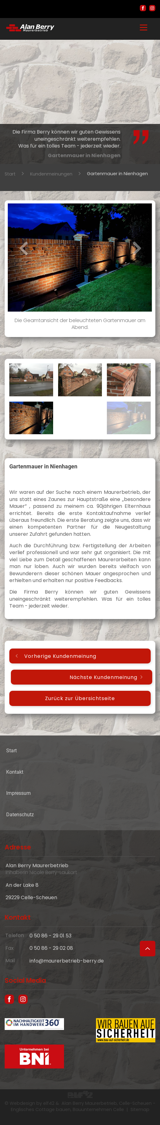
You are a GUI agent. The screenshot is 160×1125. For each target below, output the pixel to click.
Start (10, 174)
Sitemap (139, 1109)
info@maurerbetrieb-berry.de (67, 960)
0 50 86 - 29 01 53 (50, 935)
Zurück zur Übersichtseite (80, 698)
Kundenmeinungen (51, 174)
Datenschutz (20, 815)
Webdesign (22, 1103)
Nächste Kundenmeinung (103, 677)
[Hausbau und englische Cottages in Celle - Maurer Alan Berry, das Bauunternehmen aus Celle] (30, 29)
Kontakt (14, 772)
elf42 (48, 1103)
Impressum (18, 793)
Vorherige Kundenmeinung (60, 655)
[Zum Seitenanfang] (147, 948)
